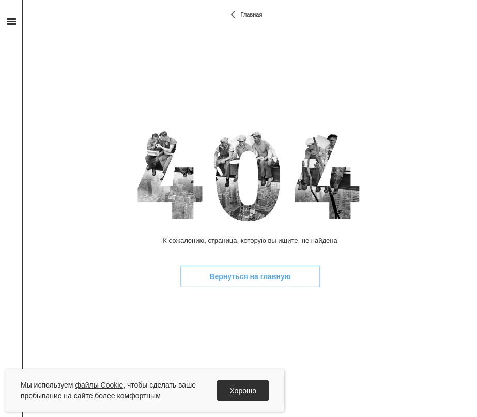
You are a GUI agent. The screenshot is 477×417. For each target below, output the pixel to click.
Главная (252, 14)
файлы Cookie (99, 385)
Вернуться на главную (249, 276)
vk (11, 136)
